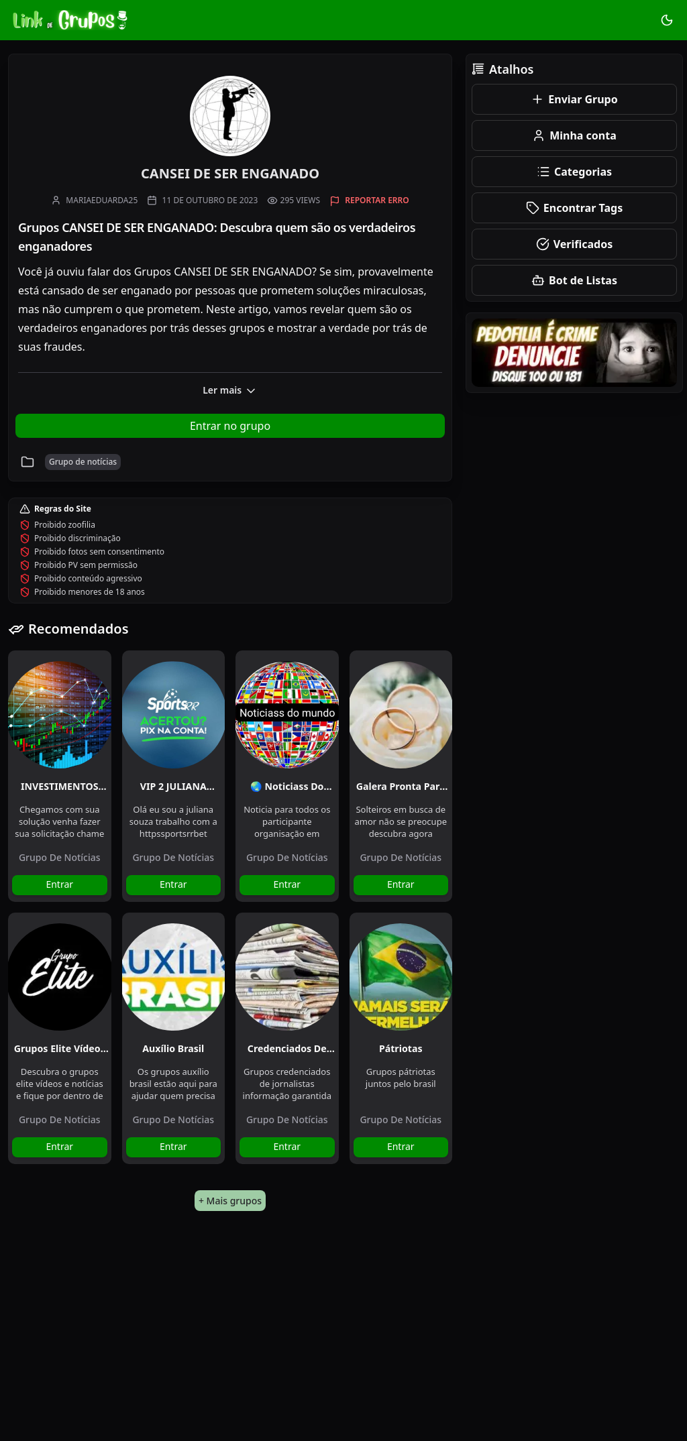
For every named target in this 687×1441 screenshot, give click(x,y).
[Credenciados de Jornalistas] (287, 972)
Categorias (574, 171)
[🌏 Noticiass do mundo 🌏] (287, 709)
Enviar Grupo (574, 99)
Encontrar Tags (574, 207)
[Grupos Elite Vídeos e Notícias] (59, 972)
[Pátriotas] (401, 972)
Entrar (59, 884)
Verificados (574, 244)
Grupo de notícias (60, 857)
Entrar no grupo (230, 425)
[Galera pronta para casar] (401, 709)
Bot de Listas (574, 280)
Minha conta (574, 135)
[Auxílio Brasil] (173, 972)
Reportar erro (377, 200)
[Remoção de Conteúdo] (574, 353)
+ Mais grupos (230, 1200)
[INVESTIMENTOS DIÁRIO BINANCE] (59, 709)
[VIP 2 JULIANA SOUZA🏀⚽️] (173, 709)
